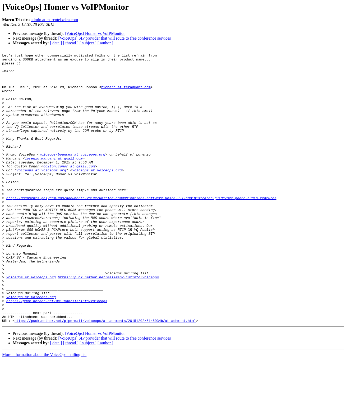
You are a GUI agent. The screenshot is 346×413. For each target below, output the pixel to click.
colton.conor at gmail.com (69, 189)
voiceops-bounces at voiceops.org (72, 174)
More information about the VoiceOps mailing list (44, 408)
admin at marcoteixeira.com (54, 19)
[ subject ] (88, 43)
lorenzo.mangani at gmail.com (53, 179)
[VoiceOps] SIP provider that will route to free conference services (114, 38)
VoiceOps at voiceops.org (31, 322)
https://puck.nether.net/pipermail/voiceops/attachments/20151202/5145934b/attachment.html (105, 374)
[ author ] (105, 43)
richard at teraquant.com (125, 94)
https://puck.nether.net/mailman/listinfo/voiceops (108, 322)
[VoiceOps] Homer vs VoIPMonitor (95, 33)
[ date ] (56, 43)
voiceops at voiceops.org (41, 193)
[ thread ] (71, 43)
